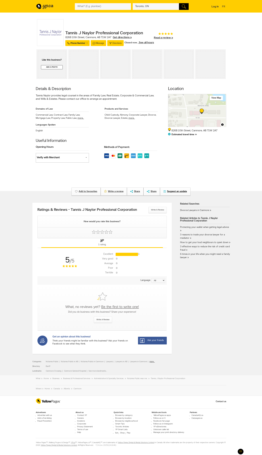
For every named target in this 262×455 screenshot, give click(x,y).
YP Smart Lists (121, 430)
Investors (81, 421)
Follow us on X (159, 418)
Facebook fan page (161, 421)
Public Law (71, 118)
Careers (80, 418)
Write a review (157, 210)
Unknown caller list (161, 430)
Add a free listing (44, 418)
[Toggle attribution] (222, 125)
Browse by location (123, 418)
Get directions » (122, 37)
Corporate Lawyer (138, 115)
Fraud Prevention (44, 421)
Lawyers (109, 362)
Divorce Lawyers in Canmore (194, 210)
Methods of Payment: (117, 147)
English (39, 130)
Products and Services (116, 109)
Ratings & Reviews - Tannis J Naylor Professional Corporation (87, 210)
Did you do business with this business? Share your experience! (102, 312)
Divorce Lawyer (112, 118)
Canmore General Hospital (75, 371)
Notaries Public (52, 362)
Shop (122, 433)
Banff (48, 366)
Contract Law (61, 115)
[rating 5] (163, 34)
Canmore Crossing (53, 371)
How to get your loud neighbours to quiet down (204, 242)
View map (216, 98)
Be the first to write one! (120, 307)
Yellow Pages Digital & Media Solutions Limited (136, 443)
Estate (124, 118)
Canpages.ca (196, 418)
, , (98, 37)
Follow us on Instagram (163, 424)
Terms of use (82, 430)
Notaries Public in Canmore (92, 362)
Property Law (58, 118)
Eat (116, 433)
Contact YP (82, 415)
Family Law (74, 115)
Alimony (124, 115)
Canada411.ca (197, 415)
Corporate (81, 424)
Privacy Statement (85, 427)
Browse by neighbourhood (126, 421)
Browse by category (124, 415)
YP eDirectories (159, 427)
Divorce (152, 115)
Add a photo (52, 67)
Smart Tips (119, 424)
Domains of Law (44, 109)
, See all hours (146, 42)
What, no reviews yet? (102, 307)
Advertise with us (44, 415)
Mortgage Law (43, 118)
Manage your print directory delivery (168, 432)
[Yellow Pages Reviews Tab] (102, 243)
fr (224, 7)
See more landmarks (97, 371)
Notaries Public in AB (69, 362)
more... (81, 118)
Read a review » (163, 37)
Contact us (221, 401)
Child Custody (112, 115)
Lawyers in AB (121, 362)
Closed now (131, 42)
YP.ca (73, 443)
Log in (215, 6)
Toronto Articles (122, 427)
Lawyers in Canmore (138, 362)
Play (128, 433)
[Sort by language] (158, 280)
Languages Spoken (46, 125)
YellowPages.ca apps (162, 415)
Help (79, 432)
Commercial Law (44, 115)
